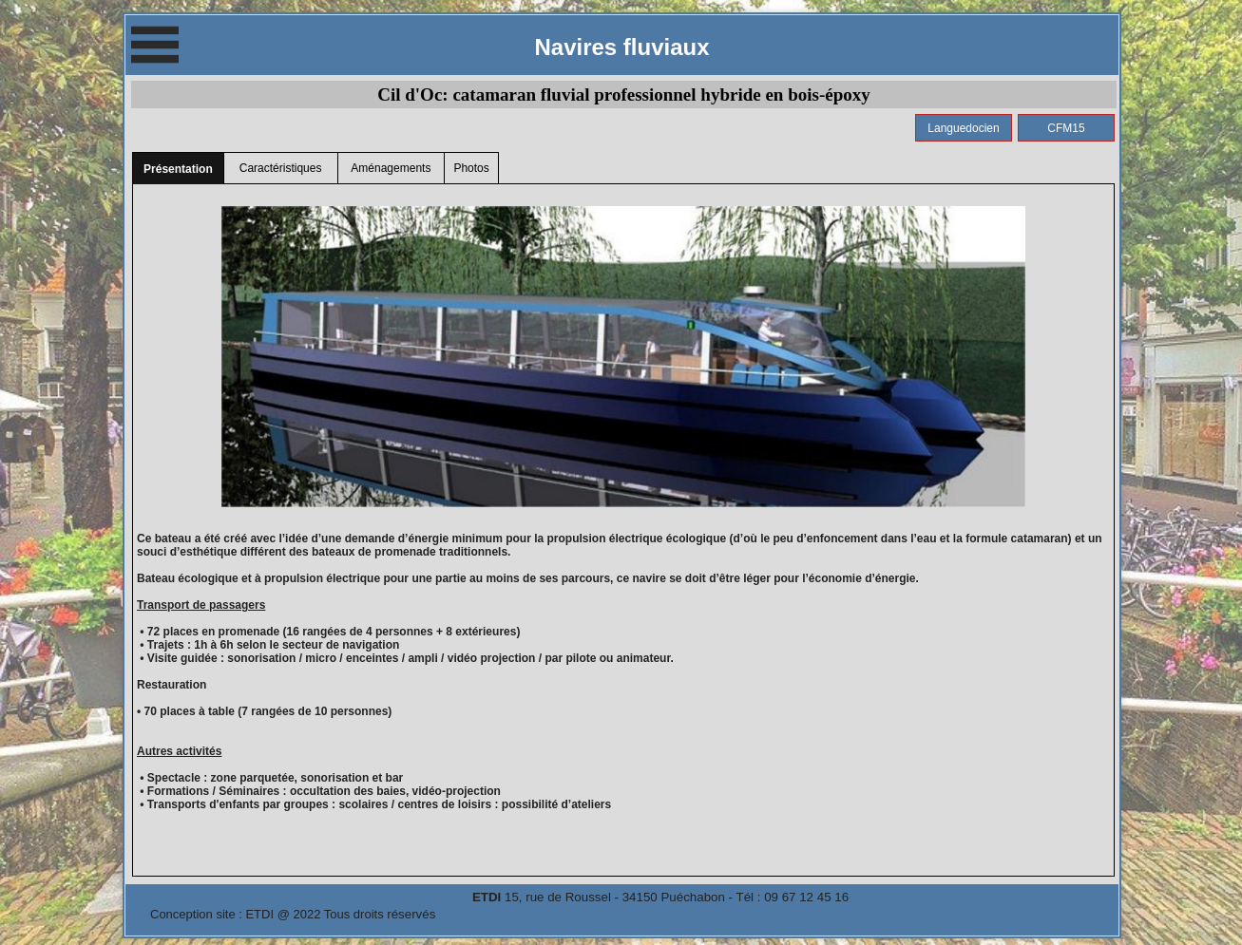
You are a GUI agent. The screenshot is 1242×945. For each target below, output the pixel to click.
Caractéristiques (280, 168)
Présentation (178, 169)
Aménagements (390, 168)
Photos (470, 168)
